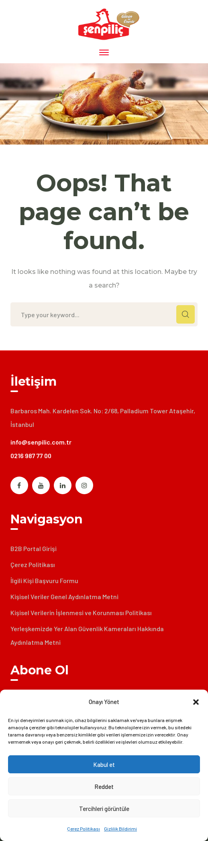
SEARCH (185, 314)
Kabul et (104, 764)
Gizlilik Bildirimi (120, 828)
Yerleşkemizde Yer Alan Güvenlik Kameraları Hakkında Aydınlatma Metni (87, 635)
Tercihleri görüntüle (104, 808)
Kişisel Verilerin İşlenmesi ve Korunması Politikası (81, 612)
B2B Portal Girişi (33, 548)
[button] (196, 702)
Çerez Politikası (83, 828)
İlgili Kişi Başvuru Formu (44, 580)
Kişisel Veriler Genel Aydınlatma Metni (64, 596)
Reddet (104, 786)
